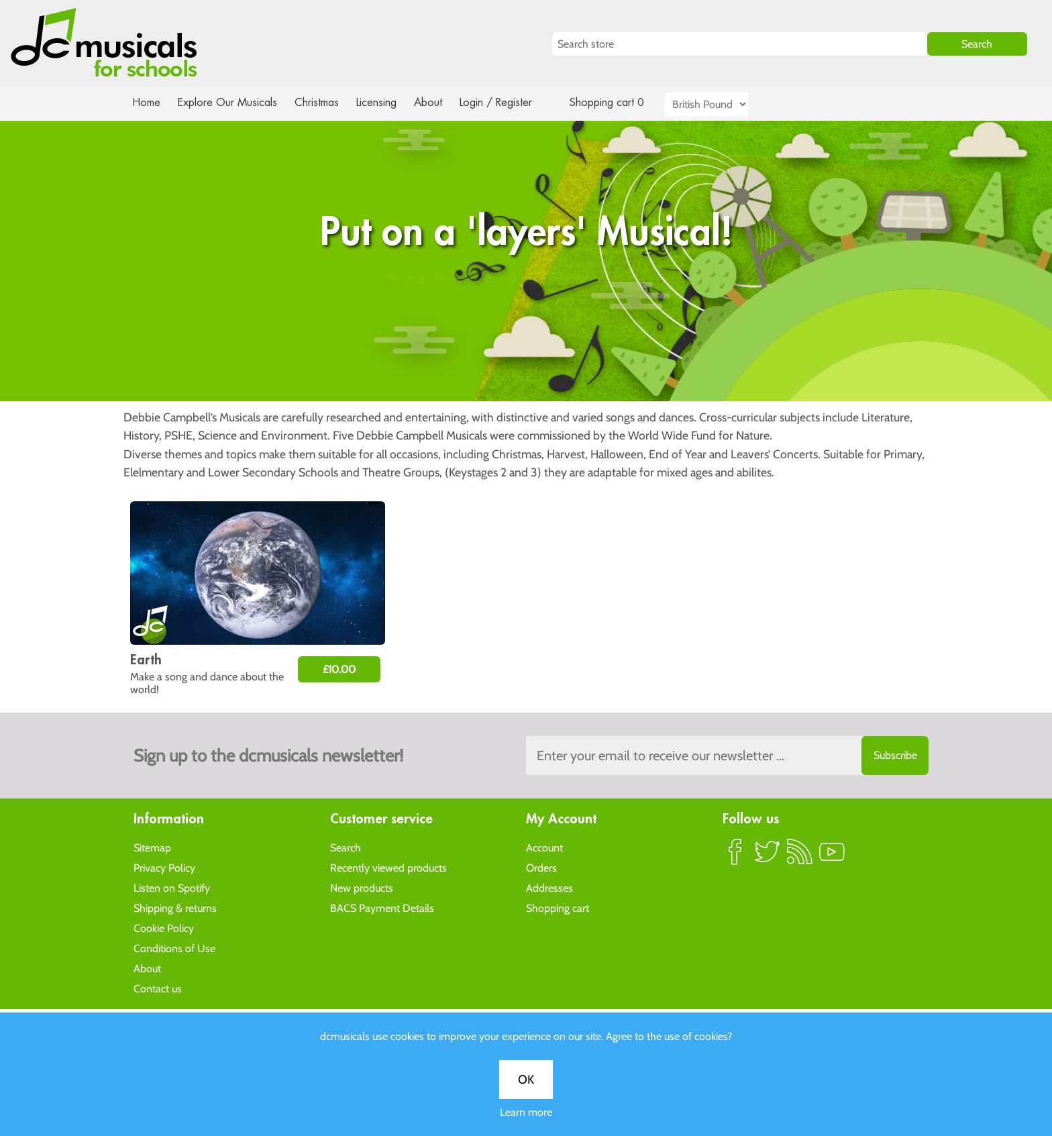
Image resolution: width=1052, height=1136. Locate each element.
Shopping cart (557, 907)
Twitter (767, 857)
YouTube (832, 857)
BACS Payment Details (382, 907)
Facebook (735, 857)
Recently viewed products (388, 867)
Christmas (322, 102)
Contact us (158, 988)
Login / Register (509, 102)
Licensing (386, 102)
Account (544, 847)
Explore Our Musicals (229, 102)
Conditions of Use (174, 947)
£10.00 (339, 669)
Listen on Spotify (172, 887)
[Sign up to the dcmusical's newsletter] (727, 755)
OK (526, 441)
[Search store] (739, 44)
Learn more (526, 474)
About (440, 102)
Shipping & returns (175, 907)
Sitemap (152, 847)
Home (146, 102)
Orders (541, 867)
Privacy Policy (164, 867)
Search (345, 847)
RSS (799, 857)
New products (361, 887)
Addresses (549, 887)
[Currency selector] (722, 104)
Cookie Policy (164, 927)
